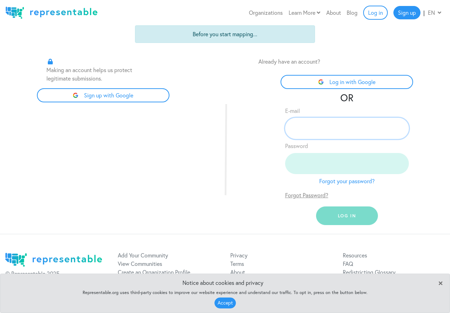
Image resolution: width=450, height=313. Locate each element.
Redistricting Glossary (369, 272)
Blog (352, 12)
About (333, 12)
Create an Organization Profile (154, 272)
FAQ (348, 263)
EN (434, 12)
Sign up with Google (103, 95)
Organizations (266, 12)
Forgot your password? (347, 181)
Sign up (407, 12)
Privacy (239, 255)
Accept (225, 303)
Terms (237, 263)
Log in (375, 12)
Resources (355, 255)
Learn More (304, 12)
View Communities (140, 263)
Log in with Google (346, 81)
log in (347, 216)
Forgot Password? (306, 195)
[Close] (440, 282)
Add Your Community (143, 255)
